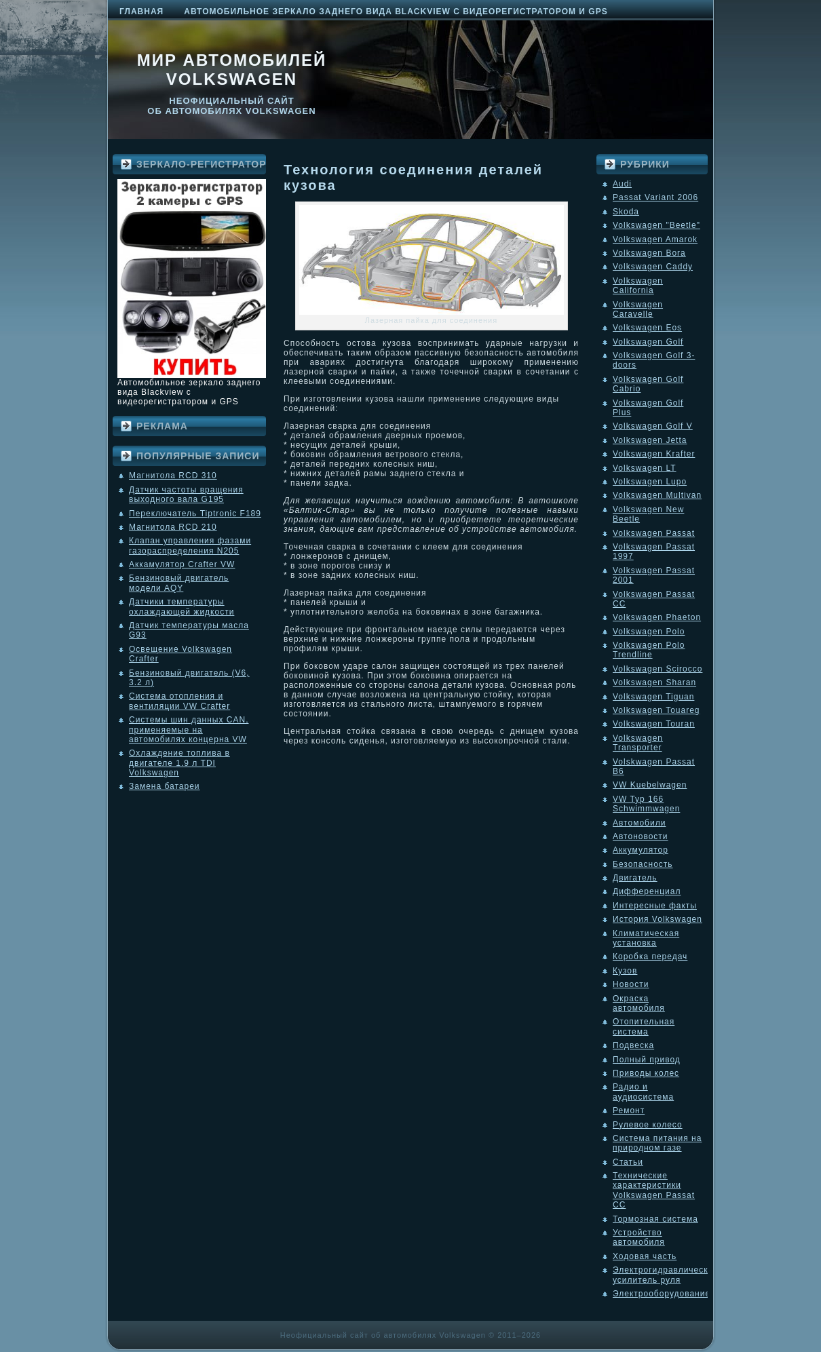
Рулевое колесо (648, 1124)
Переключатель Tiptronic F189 (195, 513)
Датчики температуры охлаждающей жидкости (181, 606)
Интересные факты (655, 905)
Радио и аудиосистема (643, 1091)
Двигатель (635, 878)
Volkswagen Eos (647, 327)
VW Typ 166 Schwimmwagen (646, 803)
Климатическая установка (646, 938)
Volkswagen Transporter (638, 742)
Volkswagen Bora (649, 253)
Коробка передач (650, 956)
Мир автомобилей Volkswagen (232, 69)
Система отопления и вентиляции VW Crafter (179, 700)
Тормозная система (655, 1219)
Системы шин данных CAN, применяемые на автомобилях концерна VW (188, 729)
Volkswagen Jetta (650, 440)
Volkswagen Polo (649, 631)
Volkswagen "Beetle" (656, 225)
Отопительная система (643, 1026)
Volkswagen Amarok (655, 239)
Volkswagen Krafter (654, 454)
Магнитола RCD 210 (173, 527)
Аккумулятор (640, 850)
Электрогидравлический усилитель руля (666, 1274)
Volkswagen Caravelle (638, 309)
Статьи (628, 1162)
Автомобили (639, 823)
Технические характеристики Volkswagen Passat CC (654, 1190)
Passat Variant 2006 (655, 197)
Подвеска (633, 1045)
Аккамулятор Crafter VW (182, 564)
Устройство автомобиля (639, 1237)
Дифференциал (647, 891)
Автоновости (640, 836)
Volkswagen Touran (654, 724)
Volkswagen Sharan (654, 682)
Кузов (625, 971)
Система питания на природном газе (657, 1143)
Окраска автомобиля (639, 1003)
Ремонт (629, 1110)
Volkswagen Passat (654, 533)
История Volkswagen (657, 919)
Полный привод (647, 1059)
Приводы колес (646, 1073)
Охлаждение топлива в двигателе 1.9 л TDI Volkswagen (179, 762)
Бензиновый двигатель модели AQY (179, 582)
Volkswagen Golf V (653, 426)
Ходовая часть (644, 1256)
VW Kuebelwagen (650, 785)
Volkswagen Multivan (657, 495)
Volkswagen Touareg (656, 710)
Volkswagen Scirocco (657, 669)
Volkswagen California (638, 285)
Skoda (626, 211)
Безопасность (643, 864)
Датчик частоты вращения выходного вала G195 (186, 494)
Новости (631, 984)
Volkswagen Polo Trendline (649, 649)
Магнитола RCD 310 (173, 475)
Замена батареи (164, 786)
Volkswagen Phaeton (657, 617)
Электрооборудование (661, 1293)
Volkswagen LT (644, 468)
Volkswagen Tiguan (653, 696)
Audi (622, 184)
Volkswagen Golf (648, 342)
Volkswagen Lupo (650, 481)
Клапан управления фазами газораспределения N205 (190, 545)
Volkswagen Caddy (653, 266)
